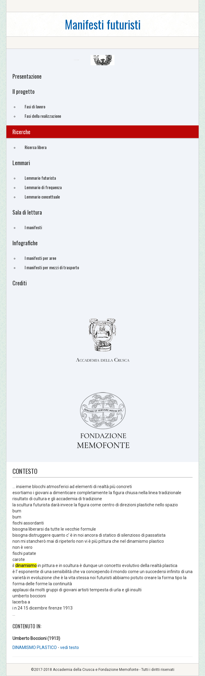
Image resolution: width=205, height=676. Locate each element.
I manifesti (33, 227)
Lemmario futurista (40, 178)
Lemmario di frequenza (43, 187)
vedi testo (69, 647)
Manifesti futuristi (103, 24)
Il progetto (23, 91)
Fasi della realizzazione (43, 116)
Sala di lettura (27, 212)
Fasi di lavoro (35, 106)
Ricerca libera (35, 147)
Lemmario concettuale (42, 196)
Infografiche (25, 243)
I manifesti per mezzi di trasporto (52, 267)
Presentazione (27, 76)
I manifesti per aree (40, 258)
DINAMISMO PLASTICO (34, 647)
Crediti (19, 283)
